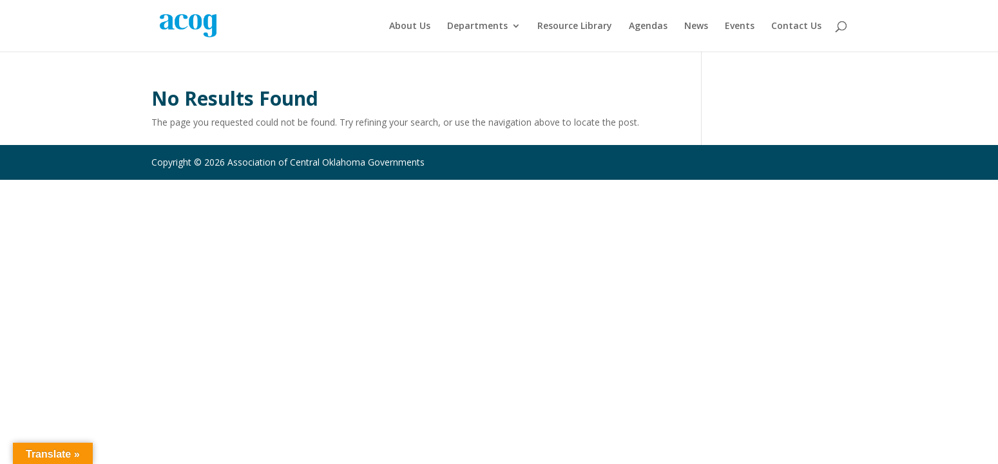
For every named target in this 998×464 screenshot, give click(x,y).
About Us (409, 26)
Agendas (648, 26)
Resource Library (574, 26)
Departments (477, 26)
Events (739, 26)
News (696, 26)
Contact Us (796, 26)
